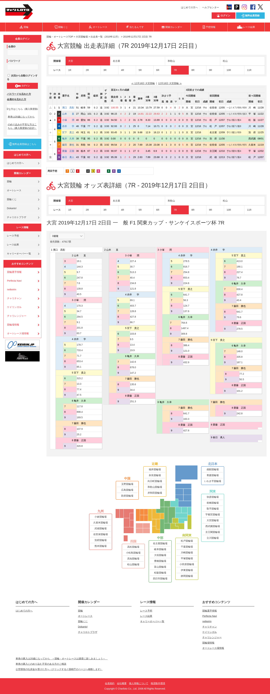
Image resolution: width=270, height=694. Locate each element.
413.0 (240, 261)
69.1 (132, 300)
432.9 (186, 362)
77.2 (241, 373)
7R (175, 70)
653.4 (80, 361)
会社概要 (122, 683)
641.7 (186, 294)
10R (229, 70)
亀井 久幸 (68, 138)
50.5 (241, 379)
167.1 (240, 362)
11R (249, 70)
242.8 (240, 413)
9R (210, 70)
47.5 (79, 394)
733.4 (80, 350)
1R (69, 70)
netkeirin (11, 289)
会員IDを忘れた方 (16, 99)
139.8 (80, 288)
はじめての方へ (189, 7)
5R (140, 70)
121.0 (186, 350)
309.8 (184, 333)
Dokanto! (12, 208)
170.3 (80, 305)
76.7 (239, 277)
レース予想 (13, 235)
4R (122, 70)
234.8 (133, 283)
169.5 (80, 417)
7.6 (78, 283)
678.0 (133, 367)
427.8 (133, 316)
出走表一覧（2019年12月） (105, 36)
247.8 (80, 277)
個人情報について (138, 683)
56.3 (185, 300)
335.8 (240, 356)
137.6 (186, 311)
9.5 (131, 339)
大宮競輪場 (82, 36)
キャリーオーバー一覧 (19, 253)
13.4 (132, 344)
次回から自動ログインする (22, 77)
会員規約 (110, 683)
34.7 (79, 311)
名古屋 (116, 61)
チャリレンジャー (16, 315)
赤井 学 (68, 126)
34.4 (132, 389)
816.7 (186, 266)
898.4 (80, 412)
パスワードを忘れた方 (19, 94)
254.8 (186, 272)
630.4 (240, 289)
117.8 (80, 406)
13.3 (79, 383)
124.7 (186, 305)
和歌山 (171, 61)
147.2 (133, 372)
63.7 (79, 333)
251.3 (133, 401)
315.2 (80, 378)
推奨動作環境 (158, 683)
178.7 (80, 344)
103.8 (133, 333)
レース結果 (13, 244)
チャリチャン (14, 298)
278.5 (186, 261)
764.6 (184, 322)
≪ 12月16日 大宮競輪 (143, 83)
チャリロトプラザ (16, 217)
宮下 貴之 (68, 132)
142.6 (133, 361)
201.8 (80, 327)
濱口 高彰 (68, 107)
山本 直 (68, 113)
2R (87, 70)
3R (104, 70)
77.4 (79, 389)
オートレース (14, 190)
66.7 (132, 322)
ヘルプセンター (210, 7)
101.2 (240, 391)
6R (157, 70)
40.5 (79, 294)
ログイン (22, 85)
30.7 (132, 266)
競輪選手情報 (14, 272)
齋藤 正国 (68, 151)
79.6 (239, 317)
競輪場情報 (13, 324)
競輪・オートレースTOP (59, 36)
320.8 (80, 446)
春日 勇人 (68, 157)
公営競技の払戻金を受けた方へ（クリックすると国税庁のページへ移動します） (59, 669)
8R (193, 70)
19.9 (132, 350)
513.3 (133, 272)
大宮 (70, 61)
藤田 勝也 (68, 144)
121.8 (133, 288)
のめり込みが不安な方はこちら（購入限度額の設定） (22, 126)
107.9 (80, 429)
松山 (225, 61)
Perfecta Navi (14, 280)
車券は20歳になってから (21, 116)
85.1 (79, 366)
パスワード (14, 61)
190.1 (240, 266)
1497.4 (184, 328)
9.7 (78, 272)
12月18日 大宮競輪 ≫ (170, 83)
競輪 (9, 181)
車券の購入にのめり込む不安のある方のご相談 (41, 664)
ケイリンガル (14, 307)
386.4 (186, 345)
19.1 (79, 261)
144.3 (80, 266)
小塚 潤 (68, 120)
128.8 (133, 311)
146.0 (240, 351)
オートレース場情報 (18, 333)
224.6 (186, 283)
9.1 (78, 322)
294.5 (80, 316)
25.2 (79, 434)
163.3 (186, 419)
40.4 (132, 277)
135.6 (133, 384)
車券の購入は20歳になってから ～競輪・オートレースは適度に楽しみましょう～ (62, 658)
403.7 (133, 305)
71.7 (79, 355)
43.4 (239, 300)
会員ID (11, 46)
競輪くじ (12, 199)
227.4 (133, 261)
